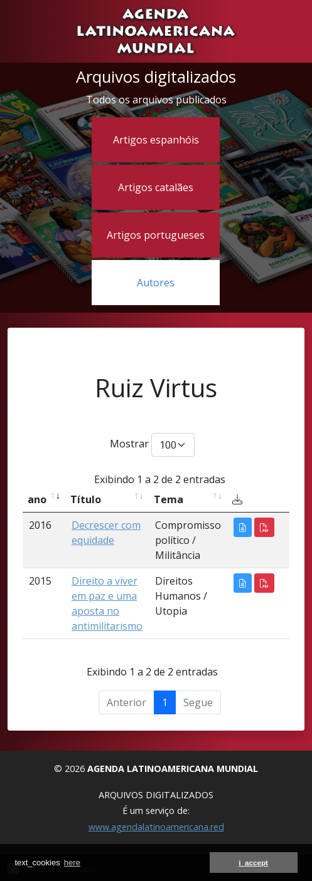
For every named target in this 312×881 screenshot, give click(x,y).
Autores (156, 282)
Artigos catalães (155, 187)
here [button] (72, 862)
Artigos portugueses (156, 235)
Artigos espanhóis (156, 140)
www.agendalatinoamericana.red (156, 827)
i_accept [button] (253, 862)
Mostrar (152, 445)
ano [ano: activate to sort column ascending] (37, 499)
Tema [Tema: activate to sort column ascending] (168, 499)
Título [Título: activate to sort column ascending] (85, 499)
